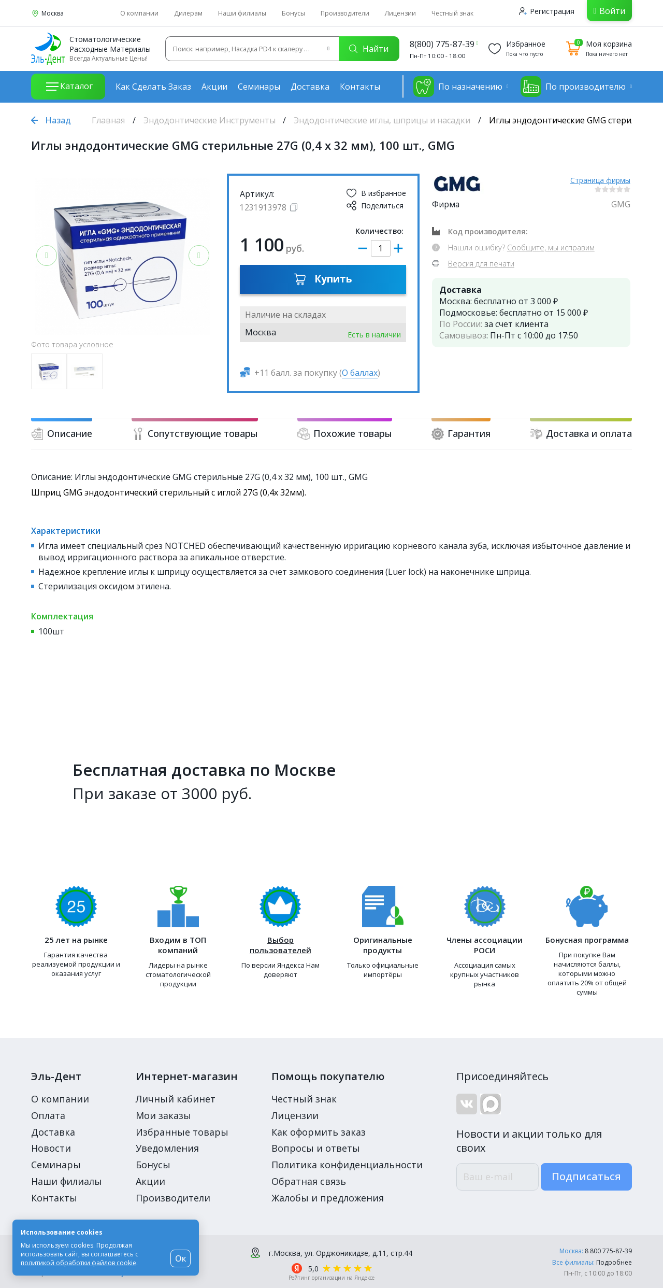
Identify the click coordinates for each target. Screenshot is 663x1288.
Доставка (310, 86)
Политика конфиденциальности (347, 1164)
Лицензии (400, 13)
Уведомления (167, 1148)
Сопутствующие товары (195, 433)
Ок (180, 1258)
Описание (61, 433)
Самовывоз (462, 335)
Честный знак (452, 13)
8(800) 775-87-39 (442, 44)
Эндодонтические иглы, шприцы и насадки (382, 120)
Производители (345, 13)
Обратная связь (308, 1181)
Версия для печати (481, 263)
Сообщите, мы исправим (551, 247)
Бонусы (293, 13)
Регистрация (546, 11)
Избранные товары (182, 1132)
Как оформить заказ (318, 1132)
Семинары (259, 86)
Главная (108, 120)
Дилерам (188, 13)
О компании (139, 13)
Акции (214, 86)
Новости (51, 1148)
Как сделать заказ (153, 86)
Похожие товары (344, 433)
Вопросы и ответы (315, 1148)
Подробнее (614, 1262)
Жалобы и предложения (327, 1198)
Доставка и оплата (581, 433)
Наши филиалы (242, 13)
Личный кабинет (175, 1099)
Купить (323, 279)
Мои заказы (163, 1115)
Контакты (360, 86)
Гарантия (461, 433)
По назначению (457, 86)
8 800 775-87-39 (608, 1251)
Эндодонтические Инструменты (209, 120)
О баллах (360, 372)
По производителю (573, 86)
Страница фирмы (600, 180)
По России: (460, 324)
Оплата (48, 1115)
